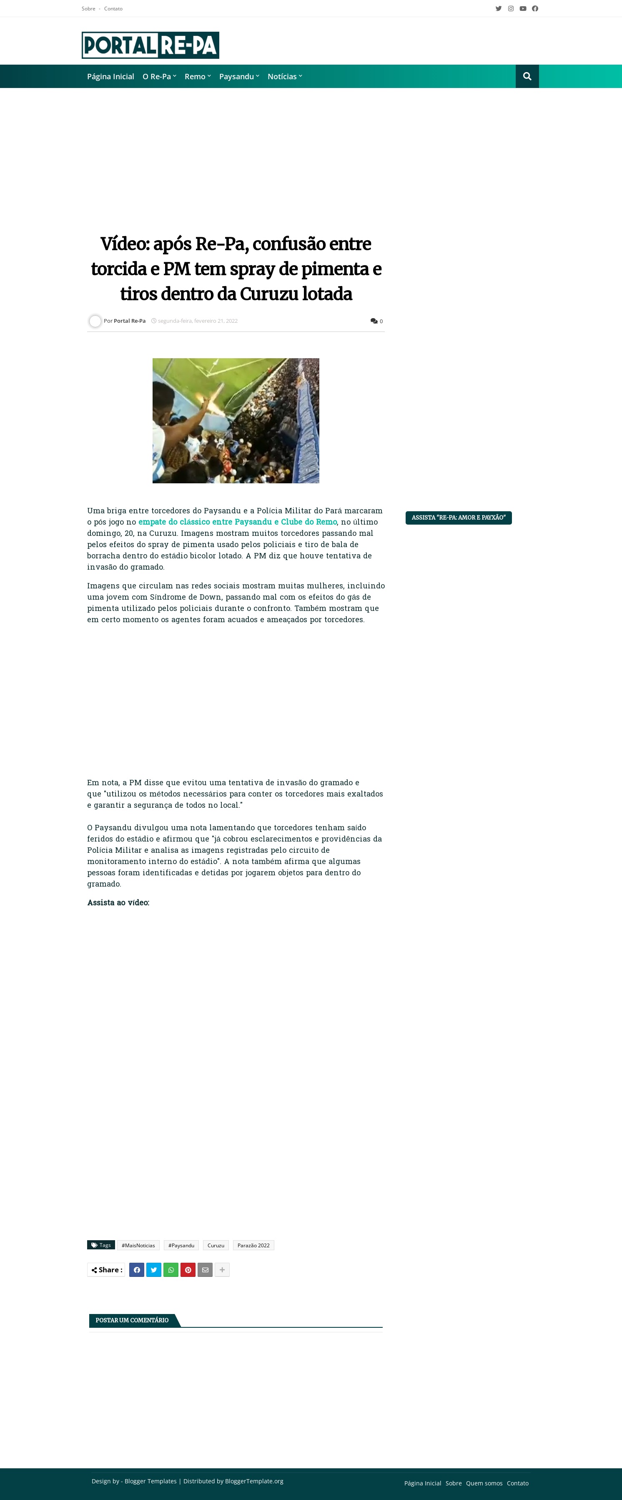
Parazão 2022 (254, 1245)
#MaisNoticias (138, 1245)
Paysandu (236, 76)
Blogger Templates (151, 1481)
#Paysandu (181, 1245)
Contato (113, 8)
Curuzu (216, 1245)
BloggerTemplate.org (254, 1481)
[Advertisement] (311, 154)
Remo (195, 76)
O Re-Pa (157, 76)
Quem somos (484, 1483)
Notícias (282, 76)
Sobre (89, 8)
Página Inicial (110, 76)
